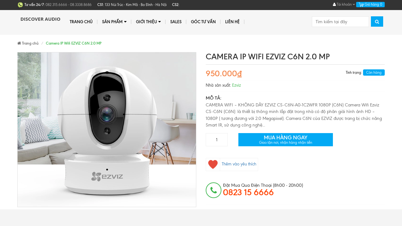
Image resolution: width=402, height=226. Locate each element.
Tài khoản (344, 4)
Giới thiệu (148, 22)
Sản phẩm (114, 22)
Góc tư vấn (203, 21)
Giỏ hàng (370, 4)
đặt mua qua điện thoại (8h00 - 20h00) (263, 190)
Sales (176, 21)
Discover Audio (40, 19)
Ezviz (236, 85)
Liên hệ (232, 21)
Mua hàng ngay (285, 139)
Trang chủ (81, 21)
